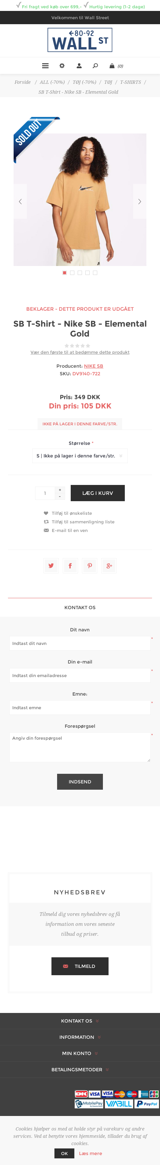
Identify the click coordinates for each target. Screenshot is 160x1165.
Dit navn (80, 630)
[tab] (80, 607)
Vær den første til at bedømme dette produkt (80, 352)
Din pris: (64, 405)
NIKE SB (93, 366)
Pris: (66, 397)
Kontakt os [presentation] (80, 607)
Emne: (79, 694)
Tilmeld (85, 966)
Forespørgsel (80, 726)
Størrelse (80, 443)
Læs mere (90, 1153)
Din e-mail (80, 662)
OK (64, 1153)
